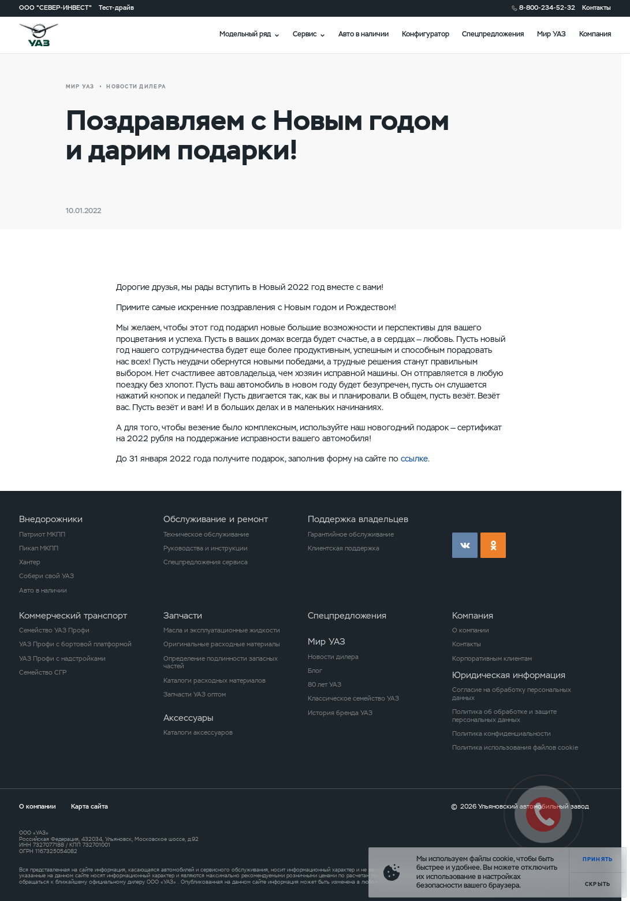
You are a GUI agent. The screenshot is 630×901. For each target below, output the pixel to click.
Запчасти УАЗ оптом (194, 694)
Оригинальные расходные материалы (221, 644)
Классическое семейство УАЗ (353, 698)
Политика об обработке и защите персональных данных (504, 716)
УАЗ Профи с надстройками (62, 658)
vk (465, 545)
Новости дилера (333, 657)
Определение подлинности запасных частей (220, 663)
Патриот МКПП (42, 534)
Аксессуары (188, 717)
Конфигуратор (425, 34)
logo (49, 35)
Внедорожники (51, 518)
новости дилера (136, 86)
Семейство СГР (42, 672)
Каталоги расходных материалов (214, 680)
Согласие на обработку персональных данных (511, 694)
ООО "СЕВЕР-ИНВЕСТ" (55, 8)
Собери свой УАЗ (46, 576)
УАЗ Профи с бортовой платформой (75, 644)
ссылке (414, 458)
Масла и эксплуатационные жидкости (221, 630)
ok (493, 545)
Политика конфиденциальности (501, 734)
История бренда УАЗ (340, 713)
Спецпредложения (493, 34)
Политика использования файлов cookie (515, 747)
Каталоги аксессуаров (198, 732)
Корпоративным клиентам (492, 658)
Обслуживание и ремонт (215, 518)
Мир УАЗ (551, 34)
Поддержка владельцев (358, 518)
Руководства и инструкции (205, 548)
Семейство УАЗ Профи (54, 630)
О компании (470, 630)
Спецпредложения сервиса (205, 562)
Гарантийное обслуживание (351, 534)
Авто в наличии (363, 34)
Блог (315, 671)
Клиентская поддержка (343, 548)
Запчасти (182, 615)
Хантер (29, 562)
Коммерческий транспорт (73, 615)
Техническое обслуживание (206, 534)
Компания (595, 34)
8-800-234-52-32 (547, 8)
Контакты (596, 8)
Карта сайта (89, 806)
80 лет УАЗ (324, 684)
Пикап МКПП (38, 548)
